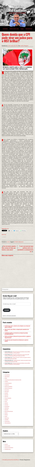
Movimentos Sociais (9, 411)
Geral (8, 242)
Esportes (6, 394)
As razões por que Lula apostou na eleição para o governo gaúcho (16, 340)
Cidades (6, 381)
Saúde (6, 416)
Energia (6, 393)
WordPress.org (7, 449)
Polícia (6, 413)
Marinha (6, 409)
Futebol (6, 399)
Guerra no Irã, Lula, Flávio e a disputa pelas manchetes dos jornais (17, 330)
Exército (6, 396)
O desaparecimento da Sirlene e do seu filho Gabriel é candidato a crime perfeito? (17, 352)
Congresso (7, 384)
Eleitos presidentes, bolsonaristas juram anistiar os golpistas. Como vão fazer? (18, 337)
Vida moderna (8, 423)
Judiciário (7, 408)
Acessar (6, 444)
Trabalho (6, 419)
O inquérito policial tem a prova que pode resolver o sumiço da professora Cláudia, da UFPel (17, 355)
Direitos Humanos (8, 388)
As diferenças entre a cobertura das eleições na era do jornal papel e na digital (17, 326)
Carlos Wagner (24, 45)
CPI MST (16, 242)
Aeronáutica (7, 374)
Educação (7, 391)
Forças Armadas (8, 398)
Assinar (7, 310)
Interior (6, 403)
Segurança (7, 418)
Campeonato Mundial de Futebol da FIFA (13, 379)
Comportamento (8, 383)
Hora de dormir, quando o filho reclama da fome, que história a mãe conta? (9, 248)
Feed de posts (7, 445)
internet (6, 404)
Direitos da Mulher (8, 386)
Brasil (6, 378)
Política (6, 414)
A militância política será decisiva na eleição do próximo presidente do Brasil (16, 333)
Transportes (7, 421)
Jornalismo (7, 406)
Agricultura (7, 376)
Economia (7, 389)
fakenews (20, 242)
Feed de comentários (9, 447)
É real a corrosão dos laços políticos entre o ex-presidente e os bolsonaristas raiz (25, 248)
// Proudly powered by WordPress (10, 459)
